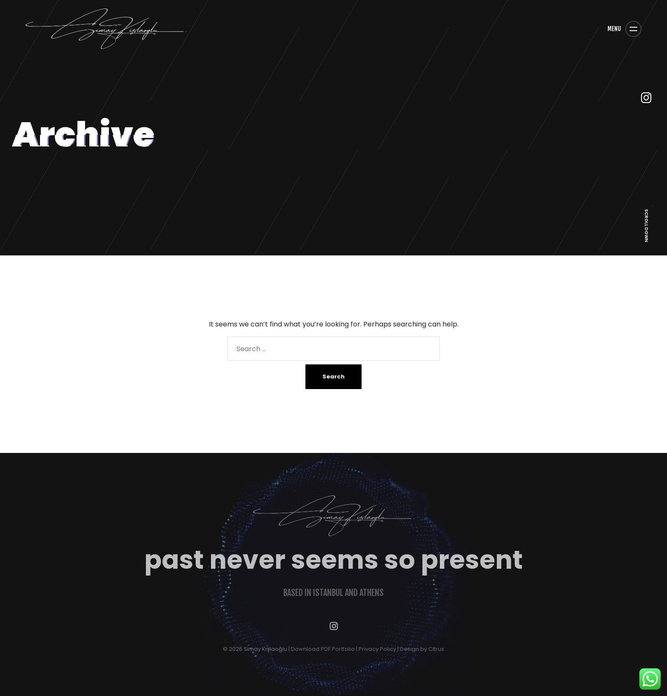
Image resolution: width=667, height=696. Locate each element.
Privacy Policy (377, 649)
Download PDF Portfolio (323, 649)
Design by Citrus (422, 649)
